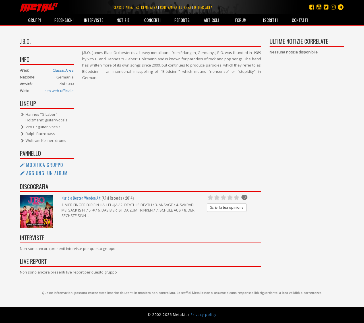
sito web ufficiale (59, 90)
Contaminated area (175, 7)
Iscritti (270, 20)
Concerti (152, 20)
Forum (241, 20)
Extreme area (146, 7)
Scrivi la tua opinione (226, 207)
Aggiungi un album (44, 173)
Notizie (123, 20)
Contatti (300, 20)
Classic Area (63, 70)
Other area (203, 7)
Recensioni (64, 20)
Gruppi (34, 20)
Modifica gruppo (41, 165)
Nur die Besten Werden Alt (81, 198)
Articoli (211, 20)
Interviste (93, 20)
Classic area (123, 7)
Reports (182, 20)
